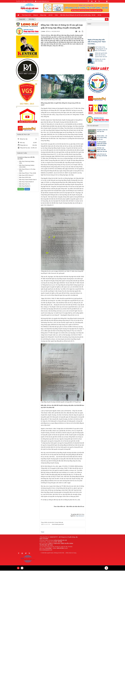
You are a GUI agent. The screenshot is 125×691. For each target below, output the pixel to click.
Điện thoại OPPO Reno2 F (25, 175)
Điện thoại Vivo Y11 (23, 184)
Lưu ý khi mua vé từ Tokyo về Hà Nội (102, 154)
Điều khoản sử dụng (71, 552)
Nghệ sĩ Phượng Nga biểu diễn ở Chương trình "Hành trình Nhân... (97, 42)
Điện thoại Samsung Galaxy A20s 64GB (25, 166)
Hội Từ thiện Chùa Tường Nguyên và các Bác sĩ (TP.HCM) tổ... (101, 48)
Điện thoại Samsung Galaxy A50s (25, 162)
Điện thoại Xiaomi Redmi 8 (25, 182)
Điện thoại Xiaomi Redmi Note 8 (27, 179)
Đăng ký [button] (35, 15)
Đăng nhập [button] (43, 15)
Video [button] (56, 15)
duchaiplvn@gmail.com (42, 1)
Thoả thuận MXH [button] (26, 15)
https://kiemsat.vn (80, 516)
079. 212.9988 (22, 1)
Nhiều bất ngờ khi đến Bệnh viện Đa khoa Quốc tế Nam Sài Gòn (101, 54)
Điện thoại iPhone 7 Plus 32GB (26, 173)
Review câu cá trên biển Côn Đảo (100, 60)
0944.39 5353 (30, 1)
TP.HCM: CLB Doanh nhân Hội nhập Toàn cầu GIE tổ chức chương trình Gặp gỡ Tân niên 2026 (97, 151)
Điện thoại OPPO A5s (24, 177)
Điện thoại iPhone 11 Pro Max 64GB (26, 170)
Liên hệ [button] (50, 15)
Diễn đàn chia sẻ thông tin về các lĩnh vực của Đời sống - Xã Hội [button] (77, 15)
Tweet (42, 532)
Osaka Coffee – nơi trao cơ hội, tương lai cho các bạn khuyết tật (102, 138)
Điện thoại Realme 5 (23, 186)
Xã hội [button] (99, 15)
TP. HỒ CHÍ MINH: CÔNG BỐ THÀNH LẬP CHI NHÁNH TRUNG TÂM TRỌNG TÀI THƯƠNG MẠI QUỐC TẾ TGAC (97, 146)
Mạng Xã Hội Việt (59, 552)
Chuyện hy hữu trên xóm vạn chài (102, 130)
